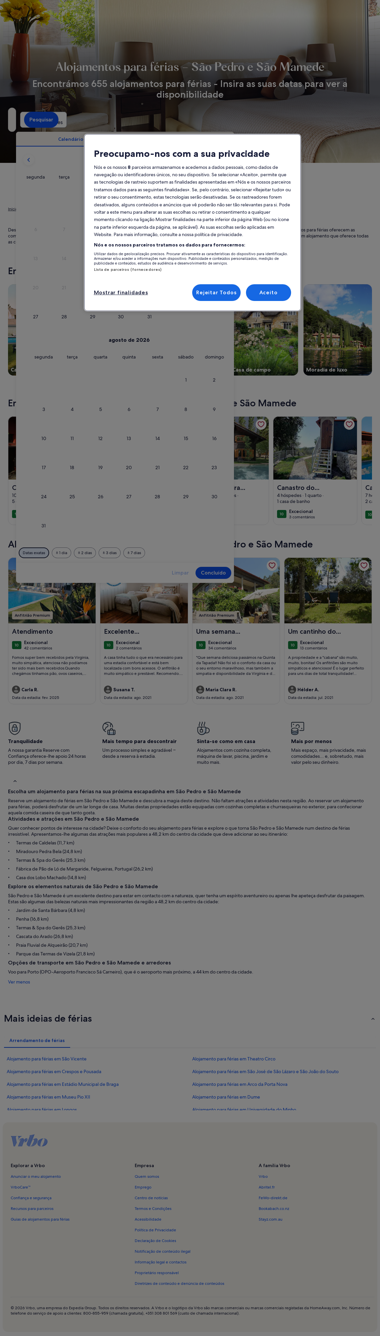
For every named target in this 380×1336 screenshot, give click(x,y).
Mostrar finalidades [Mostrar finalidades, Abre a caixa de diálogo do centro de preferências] (121, 292)
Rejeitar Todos (216, 292)
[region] (192, 222)
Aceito (268, 292)
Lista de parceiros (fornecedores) (128, 269)
